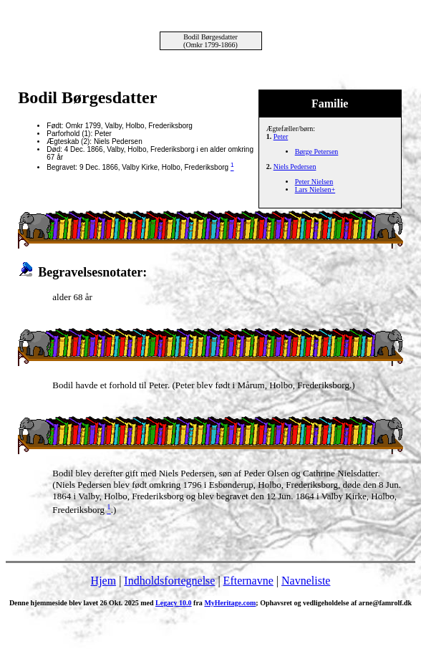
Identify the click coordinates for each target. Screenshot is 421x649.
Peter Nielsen (314, 182)
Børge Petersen (317, 151)
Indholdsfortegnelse (169, 581)
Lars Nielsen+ (315, 189)
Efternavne (248, 581)
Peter (281, 136)
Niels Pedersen (295, 166)
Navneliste (305, 581)
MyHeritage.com (230, 603)
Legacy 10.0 (173, 603)
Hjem (104, 581)
